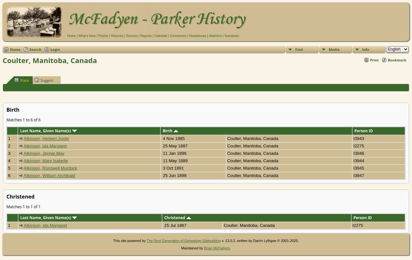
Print (374, 60)
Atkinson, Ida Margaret (45, 146)
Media (334, 49)
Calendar (160, 36)
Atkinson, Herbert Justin (46, 138)
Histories (117, 36)
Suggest (44, 80)
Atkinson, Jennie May (43, 153)
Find (299, 49)
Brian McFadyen (217, 248)
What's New (87, 36)
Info (365, 49)
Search (36, 49)
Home (71, 36)
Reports (146, 36)
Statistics (215, 36)
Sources (132, 36)
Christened (177, 217)
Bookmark (397, 60)
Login (55, 49)
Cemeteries (178, 36)
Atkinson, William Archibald (49, 175)
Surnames (231, 36)
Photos (103, 36)
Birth (170, 131)
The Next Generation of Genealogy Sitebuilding (183, 241)
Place (21, 80)
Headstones (197, 36)
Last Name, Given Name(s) (48, 131)
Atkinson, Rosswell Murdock (50, 168)
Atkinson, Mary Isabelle (45, 160)
